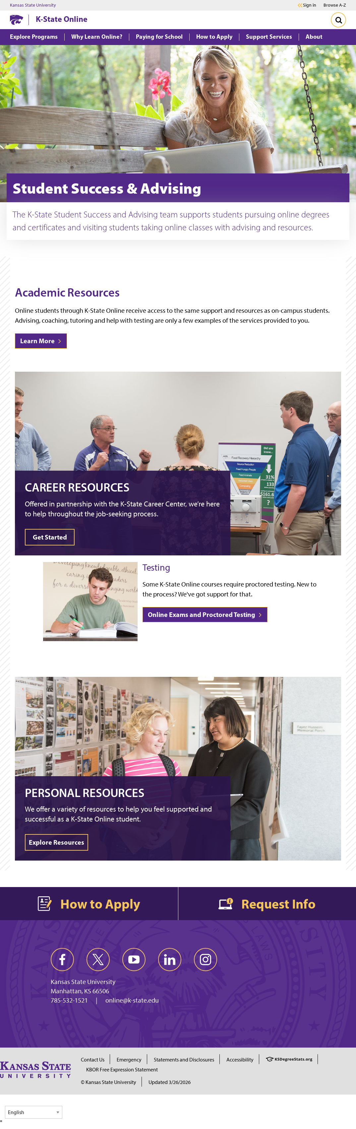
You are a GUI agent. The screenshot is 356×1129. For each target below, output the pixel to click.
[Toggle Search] (338, 19)
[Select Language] (33, 1112)
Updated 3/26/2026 (169, 1082)
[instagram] (205, 959)
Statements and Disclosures (184, 1060)
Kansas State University (33, 5)
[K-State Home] (16, 19)
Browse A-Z (335, 5)
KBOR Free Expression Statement (122, 1069)
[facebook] (62, 959)
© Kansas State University (108, 1082)
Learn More (41, 341)
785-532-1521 (69, 1000)
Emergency (129, 1060)
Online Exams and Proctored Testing (205, 614)
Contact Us (92, 1060)
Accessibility (240, 1060)
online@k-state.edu (132, 1000)
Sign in (309, 5)
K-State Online (62, 19)
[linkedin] (169, 959)
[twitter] (98, 959)
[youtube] (134, 959)
